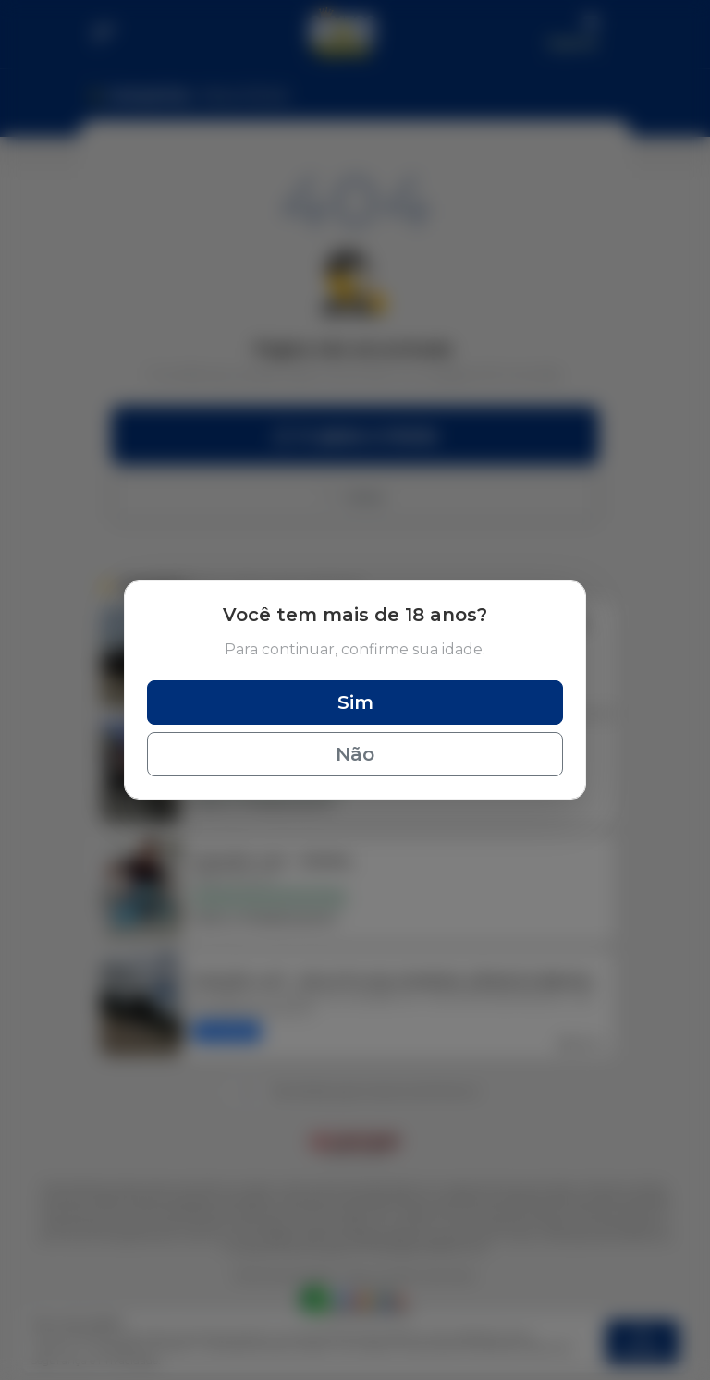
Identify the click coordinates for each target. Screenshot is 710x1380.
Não (355, 754)
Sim (355, 702)
